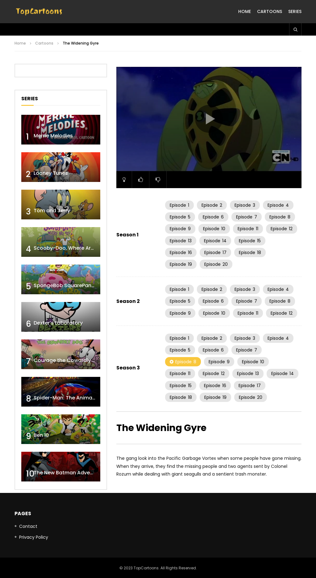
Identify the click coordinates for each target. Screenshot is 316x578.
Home (244, 11)
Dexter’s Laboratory (58, 322)
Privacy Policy (33, 537)
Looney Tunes (51, 173)
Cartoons (269, 11)
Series (294, 11)
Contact (28, 526)
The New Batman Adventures (70, 472)
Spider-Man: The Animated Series (75, 397)
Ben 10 (41, 435)
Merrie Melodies (53, 135)
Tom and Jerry (52, 210)
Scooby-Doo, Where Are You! (70, 248)
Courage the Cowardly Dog (68, 360)
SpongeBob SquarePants (65, 285)
